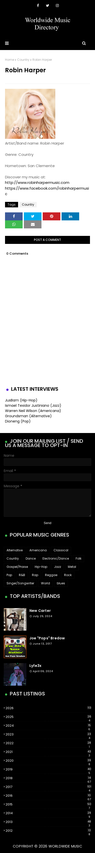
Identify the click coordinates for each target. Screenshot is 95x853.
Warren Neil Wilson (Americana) (33, 410)
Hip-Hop (41, 567)
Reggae (51, 575)
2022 (48, 743)
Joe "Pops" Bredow (47, 638)
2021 (48, 751)
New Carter (40, 610)
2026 (48, 708)
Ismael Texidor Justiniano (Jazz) (33, 405)
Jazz (57, 567)
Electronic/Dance (55, 558)
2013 (48, 821)
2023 (48, 734)
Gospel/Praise (17, 567)
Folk (78, 558)
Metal (72, 567)
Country (23, 60)
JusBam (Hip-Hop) (21, 400)
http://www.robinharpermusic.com (37, 182)
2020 (48, 760)
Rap (35, 575)
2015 (48, 804)
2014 (48, 813)
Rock (68, 575)
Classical (61, 550)
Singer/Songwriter (20, 583)
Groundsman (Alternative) (28, 415)
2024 (48, 725)
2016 (48, 795)
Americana (38, 550)
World (45, 583)
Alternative (15, 550)
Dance (31, 558)
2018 (48, 778)
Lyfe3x (35, 665)
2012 (48, 830)
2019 (48, 769)
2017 (48, 786)
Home (9, 60)
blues (61, 583)
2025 (48, 716)
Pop (9, 575)
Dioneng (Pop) (18, 421)
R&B (22, 575)
